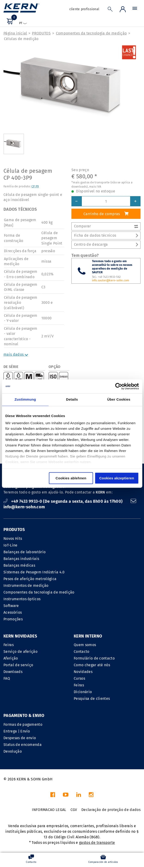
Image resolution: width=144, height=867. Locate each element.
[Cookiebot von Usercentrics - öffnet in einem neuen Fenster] (118, 386)
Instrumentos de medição (25, 585)
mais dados (15, 354)
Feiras (8, 645)
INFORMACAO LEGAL (49, 809)
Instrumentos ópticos (21, 599)
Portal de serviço (18, 665)
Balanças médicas (19, 565)
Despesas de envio (19, 738)
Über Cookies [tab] (118, 399)
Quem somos (85, 645)
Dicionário (83, 692)
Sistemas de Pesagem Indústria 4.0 (34, 572)
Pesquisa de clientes (92, 698)
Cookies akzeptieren (116, 478)
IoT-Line (10, 545)
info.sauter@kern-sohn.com (110, 280)
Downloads (12, 671)
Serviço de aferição (20, 651)
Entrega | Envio (16, 731)
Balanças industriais (21, 558)
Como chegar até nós (92, 665)
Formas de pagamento (22, 724)
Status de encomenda (22, 744)
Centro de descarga (106, 244)
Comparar (106, 226)
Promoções (13, 619)
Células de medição (21, 39)
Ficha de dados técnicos (106, 235)
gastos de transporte (97, 842)
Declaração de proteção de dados (111, 809)
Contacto (81, 651)
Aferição (10, 658)
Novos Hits (12, 538)
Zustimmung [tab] (25, 399)
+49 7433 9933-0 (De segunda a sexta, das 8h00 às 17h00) (63, 501)
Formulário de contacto (94, 658)
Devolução (12, 751)
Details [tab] (72, 399)
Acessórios (12, 612)
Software (11, 605)
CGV (73, 809)
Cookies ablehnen (70, 478)
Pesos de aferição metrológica (29, 579)
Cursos (79, 678)
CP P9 (35, 186)
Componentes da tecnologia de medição (91, 33)
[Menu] (135, 9)
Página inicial (15, 33)
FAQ (6, 678)
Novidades (83, 671)
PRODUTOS (41, 33)
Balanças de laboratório (24, 552)
